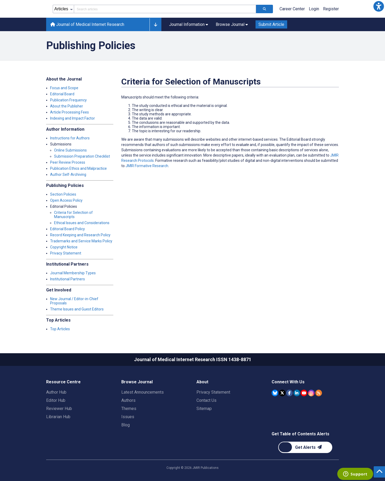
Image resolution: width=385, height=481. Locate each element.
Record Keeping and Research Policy (80, 235)
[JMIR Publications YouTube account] (304, 393)
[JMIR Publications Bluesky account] (275, 393)
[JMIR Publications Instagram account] (311, 393)
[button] (378, 6)
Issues (127, 416)
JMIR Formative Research (147, 166)
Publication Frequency (68, 100)
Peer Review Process (67, 162)
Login (314, 8)
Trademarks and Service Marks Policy (81, 241)
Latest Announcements (142, 392)
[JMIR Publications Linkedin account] (296, 393)
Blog (125, 424)
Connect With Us (288, 381)
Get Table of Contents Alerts (300, 433)
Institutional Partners (67, 279)
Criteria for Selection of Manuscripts (73, 214)
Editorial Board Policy (67, 229)
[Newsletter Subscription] (305, 447)
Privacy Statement (65, 253)
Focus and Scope (64, 88)
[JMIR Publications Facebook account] (289, 393)
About (202, 381)
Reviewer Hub (59, 408)
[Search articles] (264, 9)
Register (331, 8)
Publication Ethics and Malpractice (78, 168)
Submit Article (271, 24)
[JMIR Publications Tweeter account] (282, 393)
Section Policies (63, 194)
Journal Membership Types (73, 273)
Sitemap (204, 408)
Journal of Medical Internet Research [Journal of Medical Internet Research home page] (87, 24)
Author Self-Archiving (68, 174)
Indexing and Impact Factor (72, 118)
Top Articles (60, 329)
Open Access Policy (66, 200)
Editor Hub (55, 400)
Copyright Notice (64, 247)
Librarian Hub (58, 416)
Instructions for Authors (70, 138)
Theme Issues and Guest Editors (77, 309)
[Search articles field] (165, 9)
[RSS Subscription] (318, 393)
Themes (128, 408)
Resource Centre (63, 381)
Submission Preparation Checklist (82, 156)
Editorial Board (62, 94)
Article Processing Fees (69, 112)
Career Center (292, 8)
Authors (128, 400)
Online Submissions (70, 150)
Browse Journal (137, 381)
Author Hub (56, 392)
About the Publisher (66, 106)
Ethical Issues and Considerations (81, 223)
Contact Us (206, 400)
